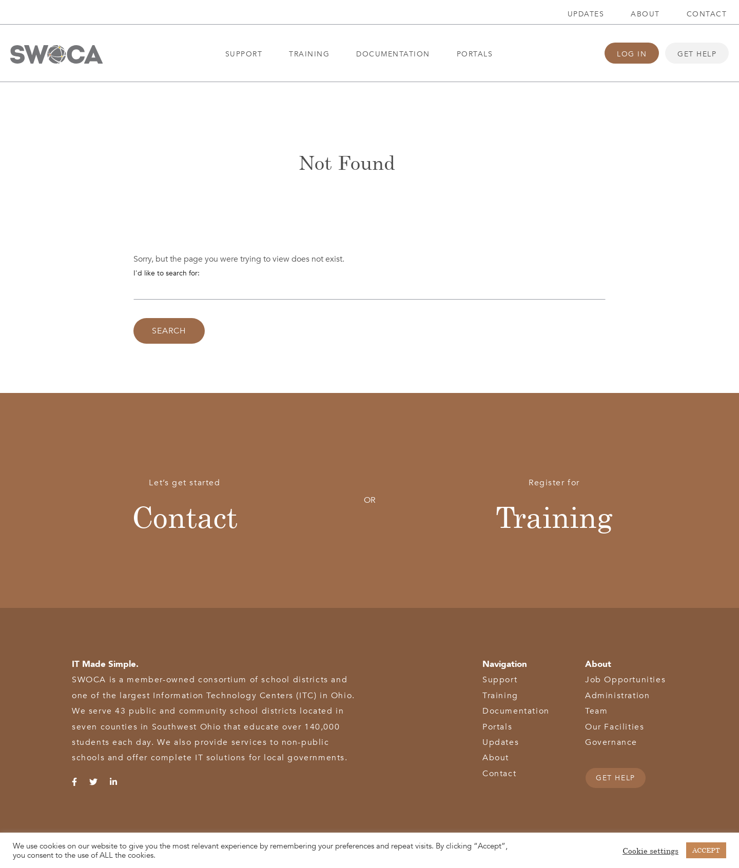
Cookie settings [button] (650, 850)
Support (244, 54)
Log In (632, 54)
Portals (475, 54)
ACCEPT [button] (706, 850)
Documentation (393, 54)
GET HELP (615, 778)
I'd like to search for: (166, 273)
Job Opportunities (625, 679)
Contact (707, 14)
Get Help (696, 54)
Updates (586, 14)
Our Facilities (614, 727)
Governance (611, 742)
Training (309, 54)
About (645, 14)
